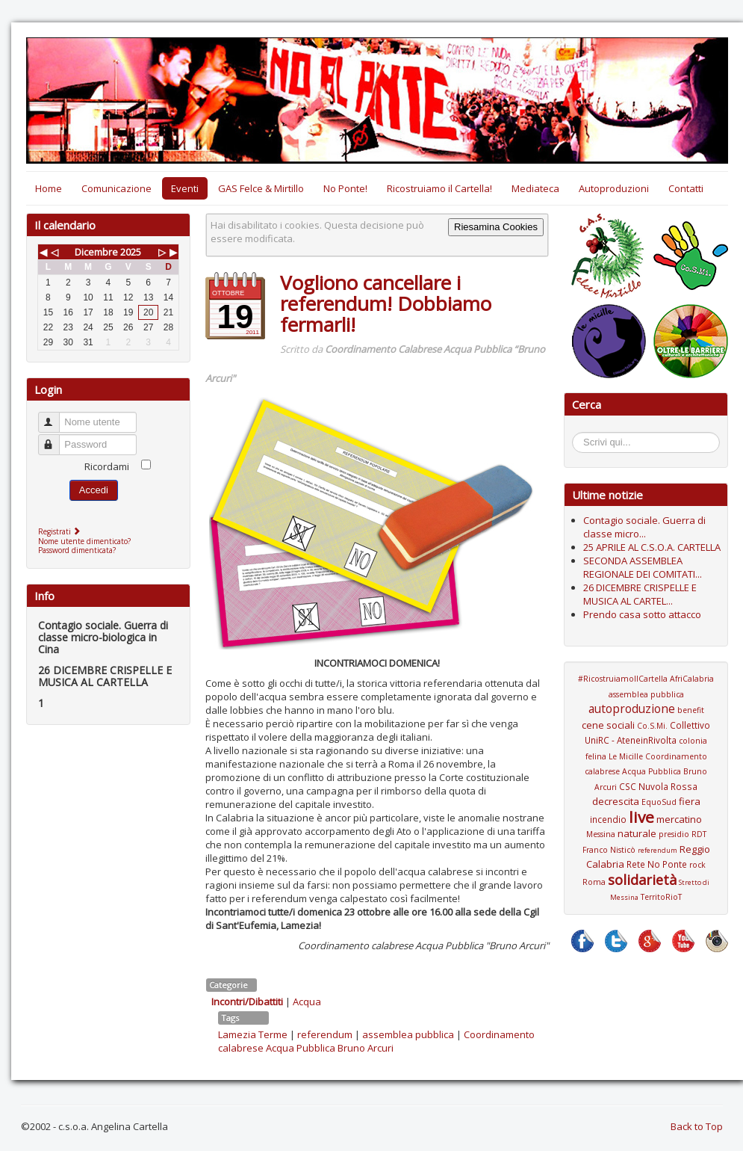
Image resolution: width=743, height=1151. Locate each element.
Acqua (307, 1001)
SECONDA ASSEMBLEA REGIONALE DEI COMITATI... (642, 567)
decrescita (615, 801)
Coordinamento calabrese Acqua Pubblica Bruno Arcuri (376, 1041)
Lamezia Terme (252, 1034)
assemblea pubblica (408, 1034)
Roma (594, 882)
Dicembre (96, 252)
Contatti (685, 188)
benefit (690, 710)
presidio (674, 834)
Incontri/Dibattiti (247, 1001)
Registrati (61, 531)
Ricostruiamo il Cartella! (439, 188)
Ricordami (106, 466)
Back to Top (697, 1126)
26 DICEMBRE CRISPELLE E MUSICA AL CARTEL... (640, 594)
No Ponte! (345, 188)
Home (48, 188)
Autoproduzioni (614, 188)
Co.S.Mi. (652, 725)
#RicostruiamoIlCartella (623, 678)
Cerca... (579, 434)
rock (697, 865)
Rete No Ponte (657, 864)
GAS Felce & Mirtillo (261, 188)
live (641, 816)
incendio (608, 819)
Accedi (93, 490)
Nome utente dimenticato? (84, 541)
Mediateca (535, 188)
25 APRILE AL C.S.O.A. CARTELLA (652, 547)
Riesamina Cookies (496, 226)
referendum (324, 1034)
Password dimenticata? (77, 550)
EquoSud (659, 802)
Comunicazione (116, 188)
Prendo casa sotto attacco (642, 614)
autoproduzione (631, 708)
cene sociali (608, 725)
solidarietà (642, 880)
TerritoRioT (661, 897)
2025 (130, 252)
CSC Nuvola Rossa (658, 786)
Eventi (185, 188)
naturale (637, 833)
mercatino (679, 819)
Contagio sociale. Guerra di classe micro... (644, 526)
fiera (689, 801)
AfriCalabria (692, 678)
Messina (600, 834)
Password (55, 438)
